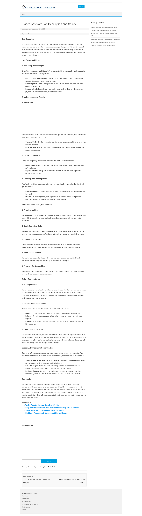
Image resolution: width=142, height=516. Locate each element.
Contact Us (25, 499)
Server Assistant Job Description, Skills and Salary (44, 410)
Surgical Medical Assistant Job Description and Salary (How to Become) (52, 408)
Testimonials (26, 507)
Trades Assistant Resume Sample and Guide (42, 405)
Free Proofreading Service (30, 504)
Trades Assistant (40, 34)
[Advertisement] (54, 117)
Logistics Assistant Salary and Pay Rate (103, 45)
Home (23, 14)
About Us (25, 496)
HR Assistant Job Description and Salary (103, 42)
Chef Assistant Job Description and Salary (103, 30)
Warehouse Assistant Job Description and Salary (105, 39)
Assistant (30, 467)
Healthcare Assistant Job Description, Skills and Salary (46, 413)
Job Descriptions (30, 34)
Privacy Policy (26, 501)
